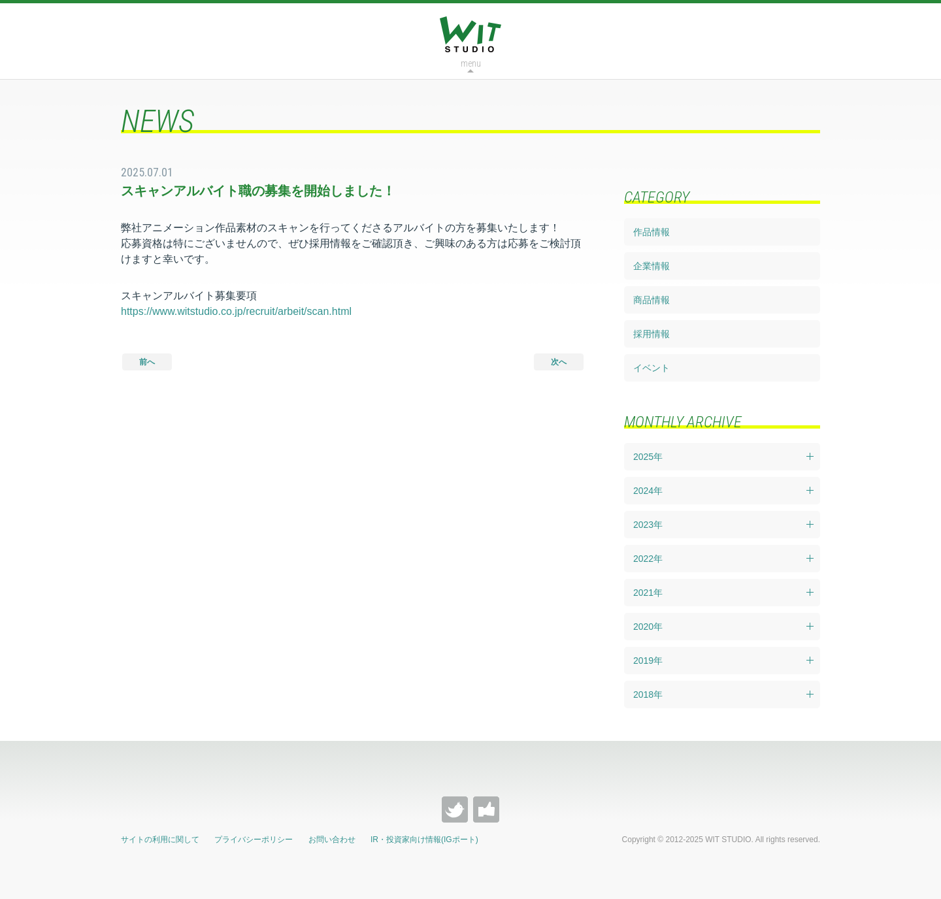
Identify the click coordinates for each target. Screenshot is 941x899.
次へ (559, 362)
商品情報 (651, 300)
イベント (651, 368)
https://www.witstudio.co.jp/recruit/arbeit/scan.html (236, 311)
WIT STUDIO (470, 34)
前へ (147, 362)
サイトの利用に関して (160, 839)
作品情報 (651, 232)
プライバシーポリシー (253, 839)
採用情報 (651, 334)
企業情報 (651, 266)
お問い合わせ (331, 839)
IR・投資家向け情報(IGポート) (424, 839)
